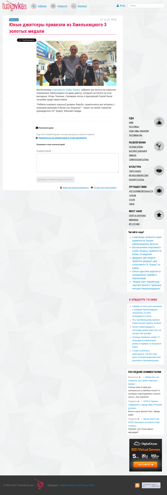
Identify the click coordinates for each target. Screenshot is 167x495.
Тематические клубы (139, 159)
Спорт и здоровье (137, 215)
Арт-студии (134, 224)
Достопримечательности (141, 191)
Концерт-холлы (136, 180)
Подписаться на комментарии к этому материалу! (62, 138)
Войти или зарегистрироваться (76, 188)
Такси (131, 204)
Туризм (132, 195)
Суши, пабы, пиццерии (139, 131)
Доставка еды (135, 135)
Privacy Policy (87, 485)
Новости (62, 6)
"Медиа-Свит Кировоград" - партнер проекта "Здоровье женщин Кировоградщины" (146, 285)
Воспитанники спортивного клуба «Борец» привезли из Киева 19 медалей (146, 251)
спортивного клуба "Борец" (66, 89)
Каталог (82, 6)
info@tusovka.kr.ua (68, 485)
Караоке (132, 155)
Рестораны (134, 127)
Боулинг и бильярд (138, 151)
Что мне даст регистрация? (105, 188)
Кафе (131, 122)
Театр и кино (135, 171)
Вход (122, 5)
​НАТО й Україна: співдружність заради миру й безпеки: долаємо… (145, 404)
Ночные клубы (136, 147)
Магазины (133, 220)
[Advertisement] (147, 64)
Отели (132, 200)
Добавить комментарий (55, 179)
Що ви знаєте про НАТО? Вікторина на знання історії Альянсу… (143, 422)
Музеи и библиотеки (138, 175)
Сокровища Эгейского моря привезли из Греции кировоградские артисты (146, 240)
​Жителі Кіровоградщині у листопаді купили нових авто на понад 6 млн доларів (146, 330)
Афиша (42, 6)
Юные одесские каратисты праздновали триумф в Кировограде (146, 275)
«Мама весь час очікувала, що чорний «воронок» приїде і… (143, 380)
